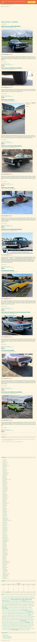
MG (3, 542)
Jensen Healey (4, 524)
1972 (7, 601)
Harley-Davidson (5, 511)
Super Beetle (7, 628)
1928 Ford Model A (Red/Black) (7, 638)
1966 (4, 183)
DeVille (25, 612)
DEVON (4, 498)
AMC (34, 602)
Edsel (3, 502)
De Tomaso (4, 495)
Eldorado (21, 613)
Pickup (17, 622)
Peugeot (4, 552)
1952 (17, 598)
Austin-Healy (4, 474)
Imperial (29, 616)
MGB (32, 619)
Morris (3, 545)
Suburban (29, 626)
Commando (9, 610)
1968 (23, 600)
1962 (5, 599)
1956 (25, 598)
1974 (12, 601)
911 (24, 602)
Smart (3, 565)
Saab (3, 625)
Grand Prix (9, 616)
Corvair (20, 610)
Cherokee (26, 607)
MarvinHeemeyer (7, 147)
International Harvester (5, 520)
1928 (10, 596)
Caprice (9, 607)
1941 (3, 598)
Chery (3, 485)
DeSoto (22, 612)
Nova (8, 622)
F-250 (32, 613)
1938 (29, 596)
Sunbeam (3, 628)
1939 (31, 596)
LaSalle (4, 531)
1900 (3, 596)
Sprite (20, 626)
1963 (7, 599)
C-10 (27, 605)
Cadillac (32, 605)
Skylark (32, 625)
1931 (16, 596)
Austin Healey (4, 472)
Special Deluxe (10, 626)
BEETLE (17, 604)
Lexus (3, 532)
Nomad (5, 622)
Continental (13, 610)
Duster (33, 612)
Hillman (4, 513)
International (4, 519)
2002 (33, 601)
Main (3, 6)
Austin (3, 471)
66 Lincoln (4, 459)
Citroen (3, 491)
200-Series (30, 601)
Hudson (4, 515)
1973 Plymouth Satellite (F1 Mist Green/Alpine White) (15, 312)
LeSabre (5, 619)
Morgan (4, 544)
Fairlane (8, 615)
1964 (9, 599)
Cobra (3, 492)
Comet (5, 610)
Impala (26, 616)
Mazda (3, 539)
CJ (16, 608)
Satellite (9, 95)
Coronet (17, 610)
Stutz (3, 568)
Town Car (30, 628)
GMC (3, 509)
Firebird (18, 615)
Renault (4, 559)
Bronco (17, 605)
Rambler (4, 557)
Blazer (8, 605)
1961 (3, 599)
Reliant (3, 558)
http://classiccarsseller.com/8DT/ (9, 388)
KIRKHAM (4, 528)
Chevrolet (4, 488)
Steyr (3, 566)
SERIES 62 (17, 625)
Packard (4, 551)
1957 (27, 598)
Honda (3, 514)
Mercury (4, 541)
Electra (25, 613)
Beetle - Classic (28, 604)
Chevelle (4, 486)
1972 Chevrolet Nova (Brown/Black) (7, 637)
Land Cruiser (25, 617)
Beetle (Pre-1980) (22, 604)
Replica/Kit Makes (5, 561)
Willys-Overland (5, 578)
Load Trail (4, 535)
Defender (16, 612)
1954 (21, 598)
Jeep (17, 617)
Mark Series (16, 619)
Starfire (22, 626)
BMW (11, 605)
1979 (23, 601)
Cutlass (8, 612)
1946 (5, 598)
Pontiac (4, 554)
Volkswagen (4, 574)
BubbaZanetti (6, 27)
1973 (4, 95)
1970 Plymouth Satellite (7, 99)
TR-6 (3, 629)
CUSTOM (5, 612)
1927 (8, 596)
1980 (26, 601)
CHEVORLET (4, 487)
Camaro (4, 607)
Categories (4, 457)
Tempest (14, 628)
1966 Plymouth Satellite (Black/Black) (11, 146)
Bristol (3, 480)
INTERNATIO (4, 518)
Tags (5, 6)
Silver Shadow (28, 625)
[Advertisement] (18, 14)
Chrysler (14, 608)
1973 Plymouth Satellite (7, 350)
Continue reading (4, 61)
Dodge (3, 499)
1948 (8, 598)
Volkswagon (4, 575)
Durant (3, 500)
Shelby (3, 564)
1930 (14, 596)
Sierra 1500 (24, 625)
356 (17, 602)
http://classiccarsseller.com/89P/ (9, 96)
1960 (33, 598)
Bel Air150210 (4, 605)
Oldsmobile (11, 622)
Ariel (3, 469)
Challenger (15, 607)
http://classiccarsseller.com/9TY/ (9, 64)
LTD (10, 619)
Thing (17, 628)
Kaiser (3, 525)
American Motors (5, 465)
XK (25, 629)
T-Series (11, 628)
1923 (5, 596)
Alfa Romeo (4, 462)
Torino (24, 628)
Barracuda (14, 604)
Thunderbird (20, 628)
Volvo (20, 629)
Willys (3, 577)
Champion (19, 607)
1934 (22, 596)
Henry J (4, 512)
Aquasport (4, 468)
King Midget (4, 527)
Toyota (33, 628)
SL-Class (3, 626)
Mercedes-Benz (5, 540)
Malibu (13, 619)
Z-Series (28, 629)
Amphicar (4, 466)
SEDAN (13, 625)
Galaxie (3, 616)
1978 (21, 601)
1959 (31, 598)
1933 (20, 596)
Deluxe (20, 612)
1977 (18, 601)
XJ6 (24, 629)
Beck (3, 476)
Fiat (3, 504)
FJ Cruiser (22, 615)
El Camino (18, 613)
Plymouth (15, 27)
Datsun (3, 494)
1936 (26, 596)
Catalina (11, 607)
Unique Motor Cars (5, 573)
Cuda (3, 612)
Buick (3, 482)
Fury (32, 615)
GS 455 (12, 616)
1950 (13, 598)
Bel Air (32, 604)
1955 (23, 598)
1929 (12, 596)
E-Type (8, 613)
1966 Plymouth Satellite (7, 187)
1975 (14, 601)
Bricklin (3, 478)
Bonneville (14, 605)
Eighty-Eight (14, 613)
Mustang (23, 621)
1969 (26, 600)
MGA (30, 619)
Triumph (4, 571)
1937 (28, 596)
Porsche (4, 555)
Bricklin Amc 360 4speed (6, 479)
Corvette (25, 610)
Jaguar (3, 522)
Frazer (3, 506)
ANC (3, 467)
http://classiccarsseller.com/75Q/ (9, 430)
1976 (16, 601)
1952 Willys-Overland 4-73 (6, 635)
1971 (3, 601)
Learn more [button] (7, 2)
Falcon (12, 615)
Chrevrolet (4, 489)
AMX (3, 604)
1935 (24, 596)
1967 (19, 600)
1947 (6, 598)
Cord (3, 493)
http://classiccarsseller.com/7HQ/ (9, 267)
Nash (3, 546)
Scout (8, 625)
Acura (3, 461)
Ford (3, 505)
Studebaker (4, 567)
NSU (3, 548)
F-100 (27, 613)
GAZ (3, 507)
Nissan (3, 547)
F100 (4, 615)
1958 (29, 598)
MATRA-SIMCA (5, 538)
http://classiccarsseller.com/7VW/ (9, 184)
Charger (22, 607)
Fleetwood (26, 615)
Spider (15, 626)
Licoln (3, 533)
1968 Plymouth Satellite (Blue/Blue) (10, 26)
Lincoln (3, 534)
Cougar (29, 610)
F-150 (30, 613)
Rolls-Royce (4, 562)
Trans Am (5, 629)
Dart (11, 612)
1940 (33, 596)
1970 (30, 600)
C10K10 (29, 605)
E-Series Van (4, 613)
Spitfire (17, 626)
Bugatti (3, 481)
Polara (23, 622)
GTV (16, 616)
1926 (6, 596)
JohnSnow (6, 69)
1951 (15, 598)
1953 (19, 598)
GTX (18, 616)
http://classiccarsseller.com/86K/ (9, 142)
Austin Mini (4, 473)
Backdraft (4, 475)
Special (7, 626)
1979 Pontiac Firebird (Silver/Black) (7, 636)
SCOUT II (10, 625)
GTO (15, 616)
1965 (12, 600)
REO (3, 560)
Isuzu (3, 521)
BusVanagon (23, 605)
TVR (3, 572)
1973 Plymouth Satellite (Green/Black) (11, 68)
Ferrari (14, 615)
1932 (18, 596)
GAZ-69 (4, 508)
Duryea (3, 501)
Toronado (26, 628)
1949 (10, 598)
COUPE (31, 610)
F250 (6, 615)
